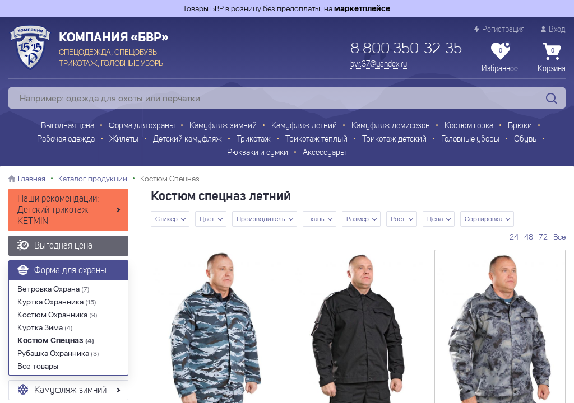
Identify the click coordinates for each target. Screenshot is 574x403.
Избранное (500, 58)
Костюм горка (469, 126)
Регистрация (499, 29)
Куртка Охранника (56, 301)
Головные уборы (470, 139)
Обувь (525, 139)
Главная (31, 178)
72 (543, 236)
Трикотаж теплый (316, 139)
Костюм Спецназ (55, 340)
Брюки (520, 126)
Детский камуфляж (187, 139)
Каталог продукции (92, 178)
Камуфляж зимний (223, 126)
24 (514, 236)
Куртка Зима (45, 327)
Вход (553, 29)
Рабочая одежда (66, 139)
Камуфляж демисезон (390, 126)
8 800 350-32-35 (406, 49)
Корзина (552, 58)
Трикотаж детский (394, 139)
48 (528, 236)
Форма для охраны (142, 126)
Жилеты (123, 139)
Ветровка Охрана (53, 288)
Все (559, 236)
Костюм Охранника (57, 314)
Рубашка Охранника (58, 353)
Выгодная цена (67, 126)
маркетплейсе (362, 8)
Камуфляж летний (304, 126)
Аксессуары (324, 153)
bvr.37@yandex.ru (378, 64)
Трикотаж (254, 139)
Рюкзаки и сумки (257, 153)
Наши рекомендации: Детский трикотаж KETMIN (58, 210)
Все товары (37, 366)
